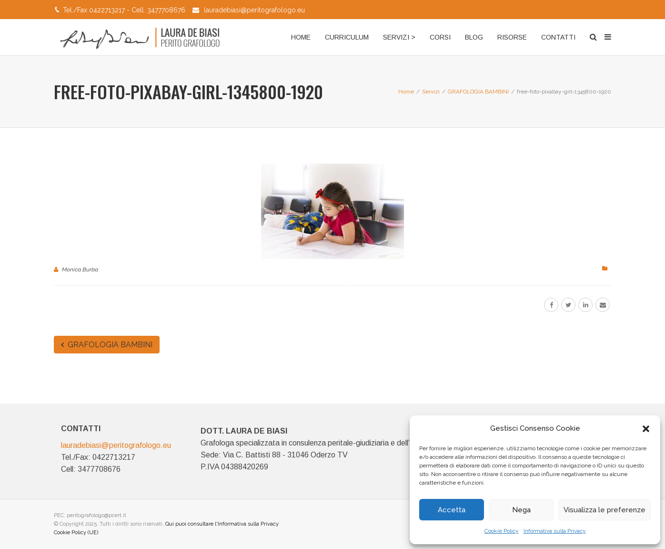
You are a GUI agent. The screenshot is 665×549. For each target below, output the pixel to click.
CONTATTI (558, 37)
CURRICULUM (347, 37)
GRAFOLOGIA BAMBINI (106, 344)
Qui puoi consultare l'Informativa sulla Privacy (222, 524)
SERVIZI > (399, 37)
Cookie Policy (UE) (76, 532)
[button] (646, 429)
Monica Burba (80, 269)
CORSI (440, 37)
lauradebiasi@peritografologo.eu (254, 10)
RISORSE (512, 37)
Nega (521, 510)
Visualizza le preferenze (604, 510)
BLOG (474, 37)
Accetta (451, 510)
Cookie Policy (501, 531)
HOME (301, 37)
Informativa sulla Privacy (555, 531)
